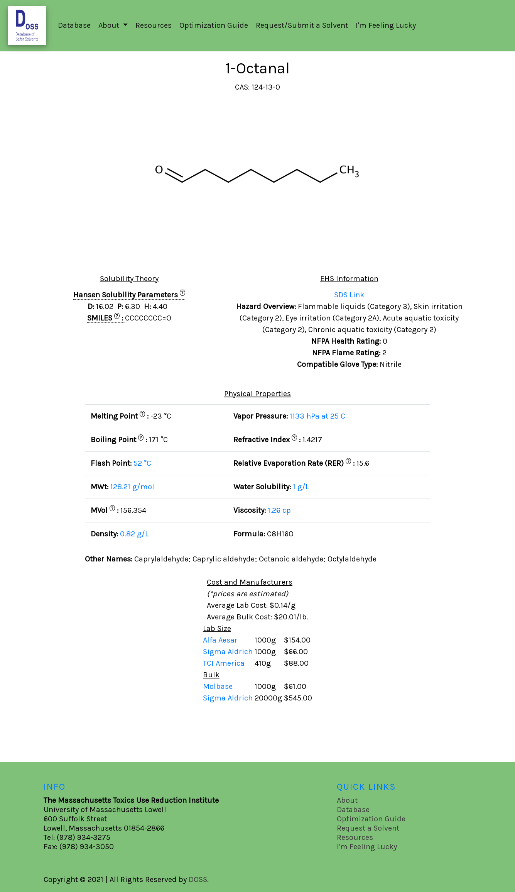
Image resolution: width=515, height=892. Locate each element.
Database (74, 25)
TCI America (225, 663)
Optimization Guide (213, 25)
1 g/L (301, 486)
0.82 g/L (134, 533)
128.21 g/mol (132, 486)
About (347, 800)
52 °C (142, 463)
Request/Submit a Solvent (302, 25)
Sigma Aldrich (229, 651)
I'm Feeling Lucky (386, 25)
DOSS (198, 879)
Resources (153, 25)
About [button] (109, 25)
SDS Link (349, 294)
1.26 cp (279, 510)
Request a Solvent (368, 828)
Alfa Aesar (221, 640)
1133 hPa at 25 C (317, 416)
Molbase (218, 686)
